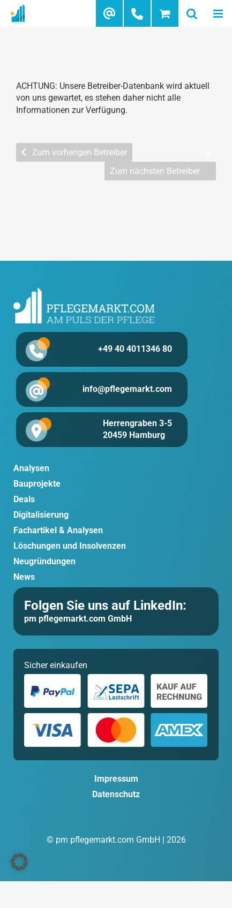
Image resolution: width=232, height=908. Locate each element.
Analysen (31, 468)
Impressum (116, 779)
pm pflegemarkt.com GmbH (78, 619)
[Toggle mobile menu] (218, 13)
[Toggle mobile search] (191, 13)
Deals (24, 499)
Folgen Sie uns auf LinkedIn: (105, 605)
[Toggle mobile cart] (165, 13)
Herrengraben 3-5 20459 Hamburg (137, 429)
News (24, 577)
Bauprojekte (37, 484)
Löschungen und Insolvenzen (69, 546)
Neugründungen (44, 561)
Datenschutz (116, 794)
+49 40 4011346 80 (135, 349)
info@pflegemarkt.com (127, 389)
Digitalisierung (41, 515)
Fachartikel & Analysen (58, 530)
